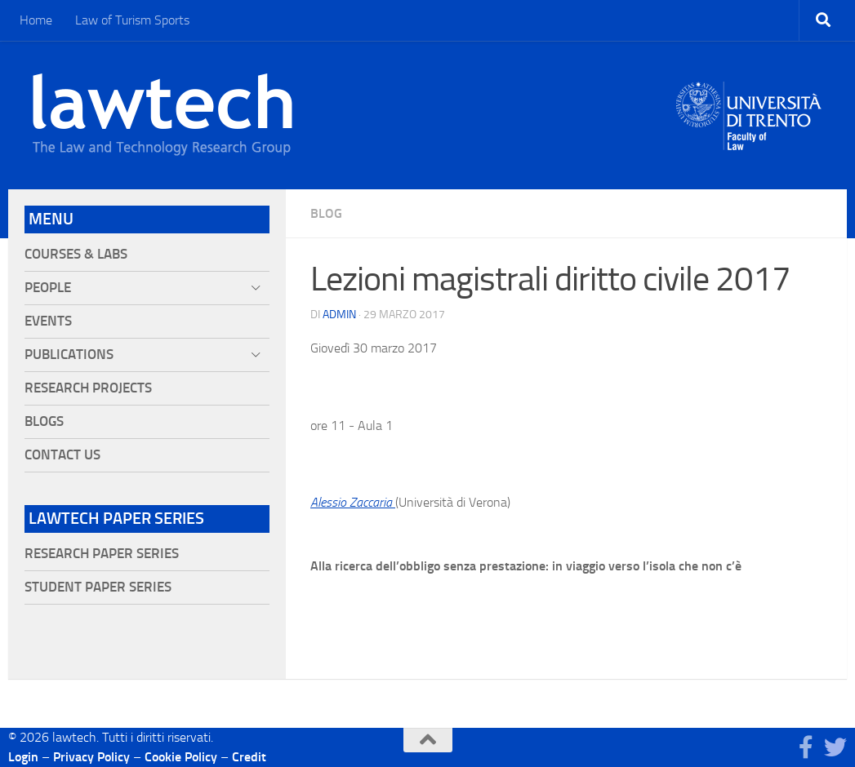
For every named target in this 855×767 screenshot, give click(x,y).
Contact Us (62, 455)
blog (326, 213)
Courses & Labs (75, 254)
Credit (249, 757)
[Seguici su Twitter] (835, 747)
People (47, 287)
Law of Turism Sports (132, 20)
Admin (339, 314)
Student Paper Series (97, 587)
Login (23, 757)
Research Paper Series (101, 553)
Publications (69, 354)
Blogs (44, 421)
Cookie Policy (181, 757)
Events (48, 321)
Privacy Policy (91, 757)
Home (36, 20)
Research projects (88, 388)
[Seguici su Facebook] (806, 747)
